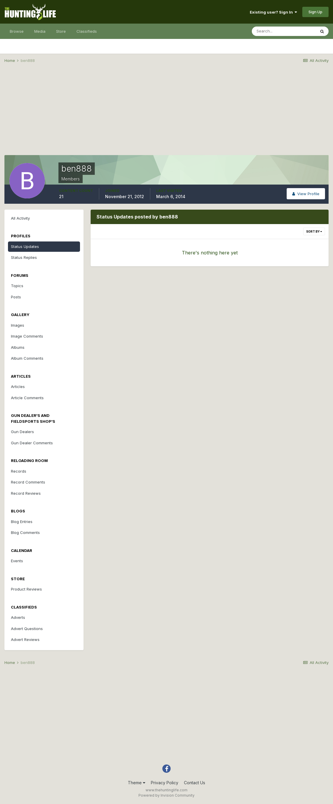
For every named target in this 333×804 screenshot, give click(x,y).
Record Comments (28, 482)
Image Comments (27, 336)
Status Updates (25, 246)
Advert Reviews (25, 639)
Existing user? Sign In (273, 12)
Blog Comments (25, 532)
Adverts (18, 617)
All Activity (20, 218)
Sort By (314, 231)
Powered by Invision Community (166, 795)
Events (17, 560)
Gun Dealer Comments (32, 442)
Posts (16, 297)
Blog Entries (21, 521)
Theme (136, 782)
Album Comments (27, 358)
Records (18, 471)
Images (17, 325)
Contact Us (194, 782)
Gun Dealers (22, 431)
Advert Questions (27, 628)
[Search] (284, 31)
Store (61, 31)
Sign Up (315, 11)
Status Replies (24, 257)
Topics (17, 285)
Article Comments (27, 397)
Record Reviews (26, 493)
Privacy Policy (164, 782)
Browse (17, 31)
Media (39, 31)
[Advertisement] (166, 114)
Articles (18, 386)
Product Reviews (26, 589)
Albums (18, 347)
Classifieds (86, 31)
